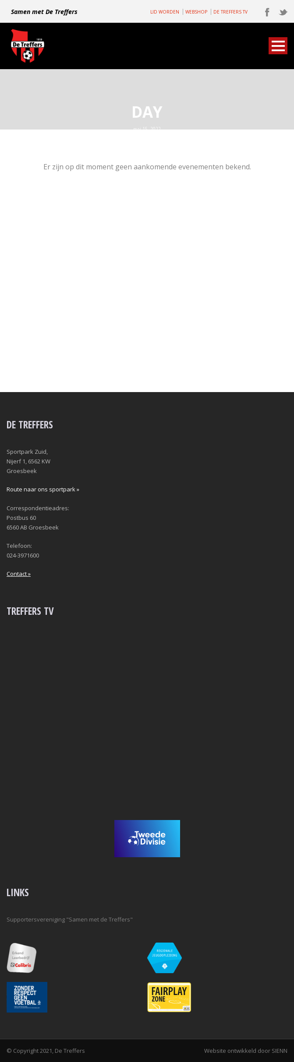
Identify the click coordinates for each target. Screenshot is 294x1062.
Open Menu (278, 45)
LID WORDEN (164, 12)
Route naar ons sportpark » (43, 489)
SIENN (279, 1051)
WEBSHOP (196, 12)
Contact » (19, 574)
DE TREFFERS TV (230, 12)
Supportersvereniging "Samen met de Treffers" (70, 919)
